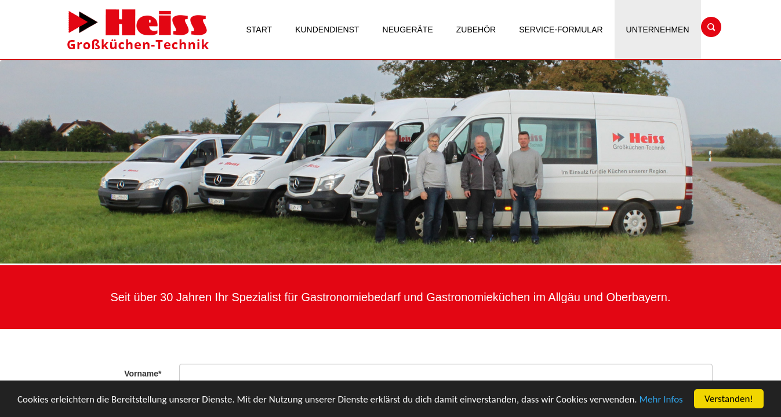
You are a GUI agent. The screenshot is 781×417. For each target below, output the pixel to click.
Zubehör (476, 29)
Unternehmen (657, 29)
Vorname (142, 373)
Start (259, 29)
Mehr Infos (661, 400)
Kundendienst (327, 29)
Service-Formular (560, 29)
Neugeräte (408, 29)
